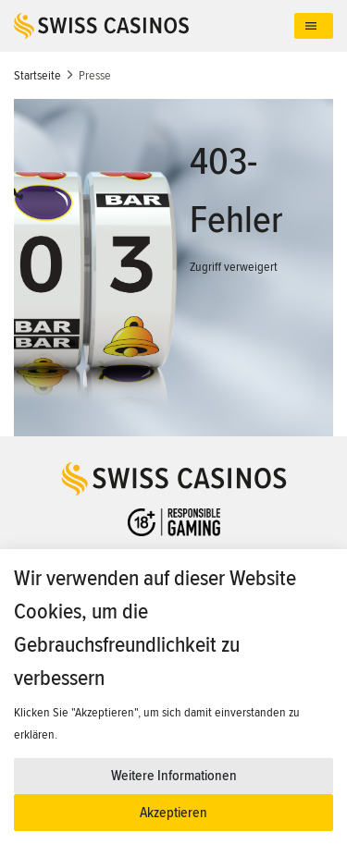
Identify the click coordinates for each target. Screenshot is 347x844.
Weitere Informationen (174, 775)
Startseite (37, 75)
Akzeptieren (173, 812)
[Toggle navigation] (313, 26)
